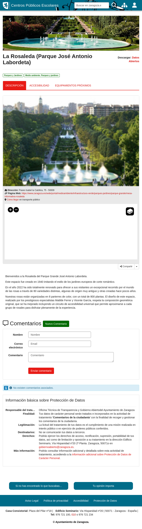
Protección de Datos (105, 500)
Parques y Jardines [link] (13, 75)
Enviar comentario (41, 370)
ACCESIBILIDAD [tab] (39, 85)
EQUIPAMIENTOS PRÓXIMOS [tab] (73, 85)
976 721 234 (86, 514)
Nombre (18, 334)
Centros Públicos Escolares (35, 5)
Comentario (15, 355)
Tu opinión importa (103, 485)
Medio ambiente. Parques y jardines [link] (41, 75)
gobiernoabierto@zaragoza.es (56, 447)
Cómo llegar (13, 199)
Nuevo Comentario (56, 323)
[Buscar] (114, 5)
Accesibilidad (81, 500)
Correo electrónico (16, 345)
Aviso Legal (31, 500)
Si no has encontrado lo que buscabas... (39, 485)
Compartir (126, 266)
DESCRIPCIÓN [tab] (14, 85)
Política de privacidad (56, 500)
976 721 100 (63, 514)
